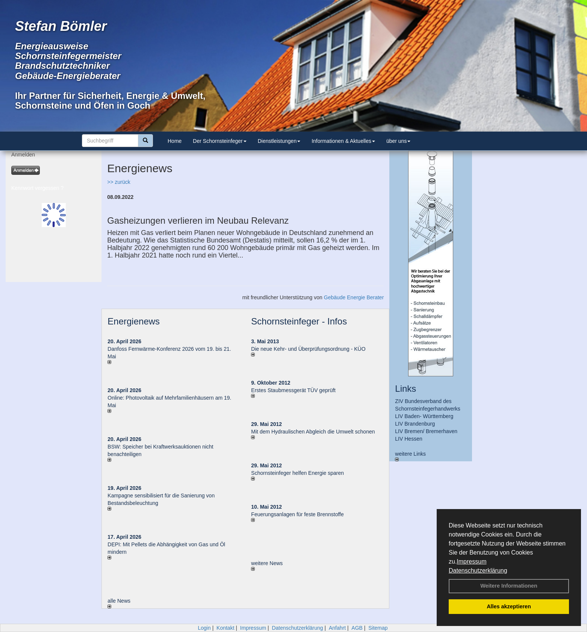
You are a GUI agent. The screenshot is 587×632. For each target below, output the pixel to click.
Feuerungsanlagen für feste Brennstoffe (297, 514)
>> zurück (118, 182)
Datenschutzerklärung (478, 570)
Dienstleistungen (279, 141)
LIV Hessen (408, 439)
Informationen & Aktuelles (343, 141)
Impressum (471, 561)
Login (204, 628)
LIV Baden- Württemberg (424, 416)
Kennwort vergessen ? (37, 188)
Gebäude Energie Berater (354, 297)
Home (175, 141)
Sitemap (377, 628)
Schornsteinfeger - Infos (299, 321)
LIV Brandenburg (415, 424)
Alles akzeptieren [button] (509, 606)
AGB (357, 628)
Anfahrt (337, 628)
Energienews (133, 321)
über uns (398, 141)
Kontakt (225, 628)
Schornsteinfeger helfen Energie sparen (297, 473)
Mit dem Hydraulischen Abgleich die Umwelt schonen (313, 432)
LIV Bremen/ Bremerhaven (426, 431)
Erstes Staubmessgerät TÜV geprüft (293, 390)
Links (405, 388)
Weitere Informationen (508, 586)
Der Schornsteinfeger (219, 141)
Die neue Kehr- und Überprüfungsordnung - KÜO (308, 349)
